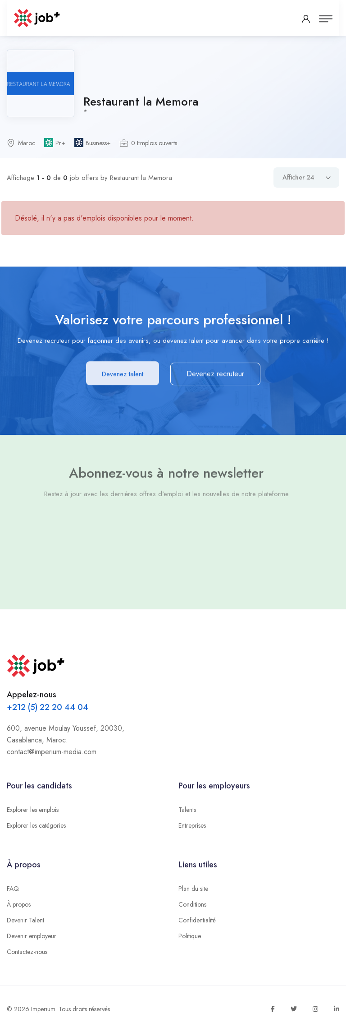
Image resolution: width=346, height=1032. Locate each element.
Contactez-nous (27, 951)
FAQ (13, 888)
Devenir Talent (25, 920)
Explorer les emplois (33, 809)
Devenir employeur (31, 935)
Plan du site (193, 888)
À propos (19, 904)
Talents (187, 809)
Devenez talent (122, 374)
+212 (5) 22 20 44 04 (47, 707)
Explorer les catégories (36, 825)
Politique (189, 935)
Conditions (192, 904)
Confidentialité (197, 920)
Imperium (43, 1009)
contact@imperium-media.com (51, 751)
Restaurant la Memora (140, 101)
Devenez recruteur (215, 374)
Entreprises (192, 825)
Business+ (98, 142)
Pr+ (60, 142)
